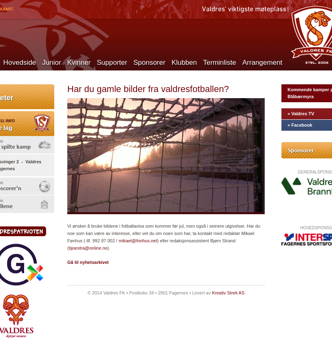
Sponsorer (149, 62)
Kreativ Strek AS (228, 292)
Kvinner (79, 62)
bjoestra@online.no (88, 248)
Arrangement (262, 62)
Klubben (184, 62)
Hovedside (19, 62)
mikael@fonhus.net (138, 240)
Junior (51, 62)
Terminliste (219, 62)
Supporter (112, 62)
